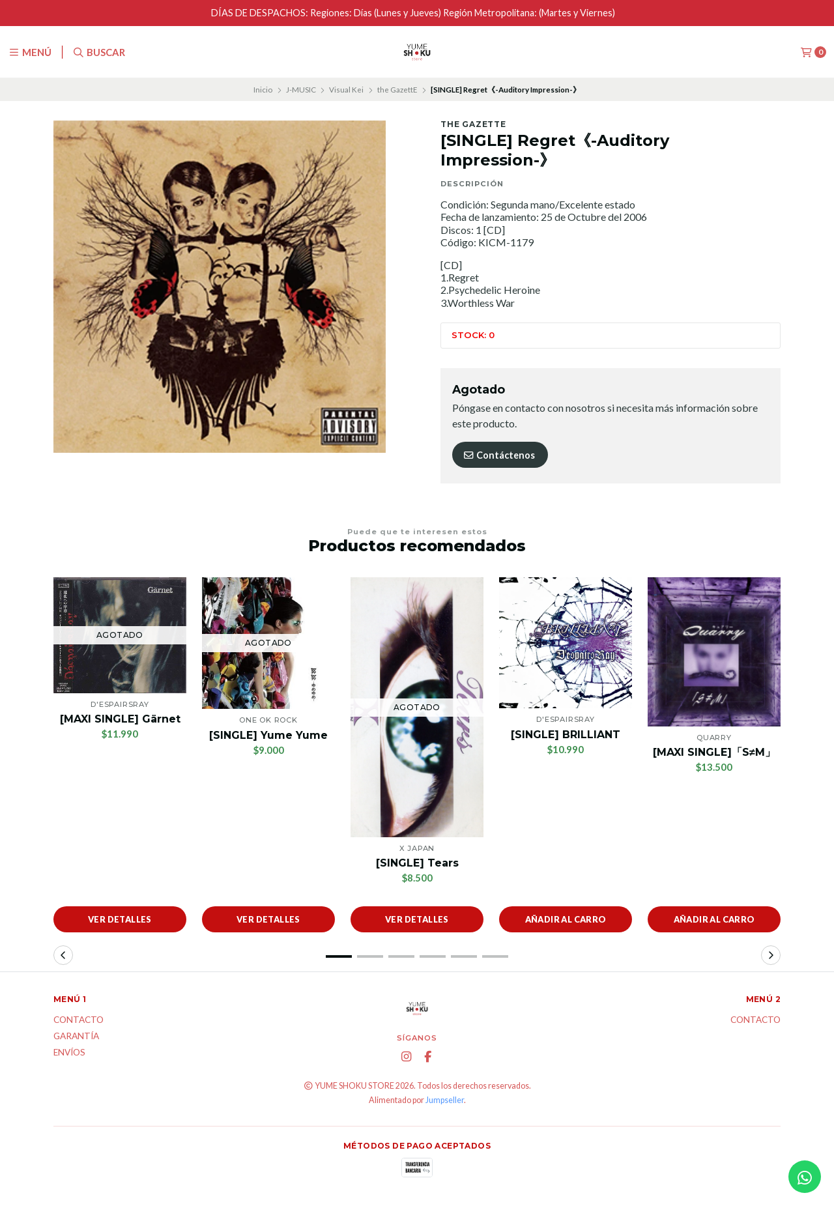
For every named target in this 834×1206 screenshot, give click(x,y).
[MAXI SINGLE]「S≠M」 (714, 752)
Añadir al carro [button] (566, 919)
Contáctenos (499, 455)
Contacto (78, 1020)
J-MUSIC (301, 89)
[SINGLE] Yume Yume (268, 735)
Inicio (262, 89)
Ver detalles (120, 919)
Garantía (76, 1036)
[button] (339, 956)
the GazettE (397, 89)
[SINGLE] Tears (417, 863)
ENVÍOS (69, 1052)
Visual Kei (346, 89)
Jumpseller (444, 1100)
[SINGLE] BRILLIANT (565, 734)
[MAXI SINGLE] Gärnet (120, 719)
